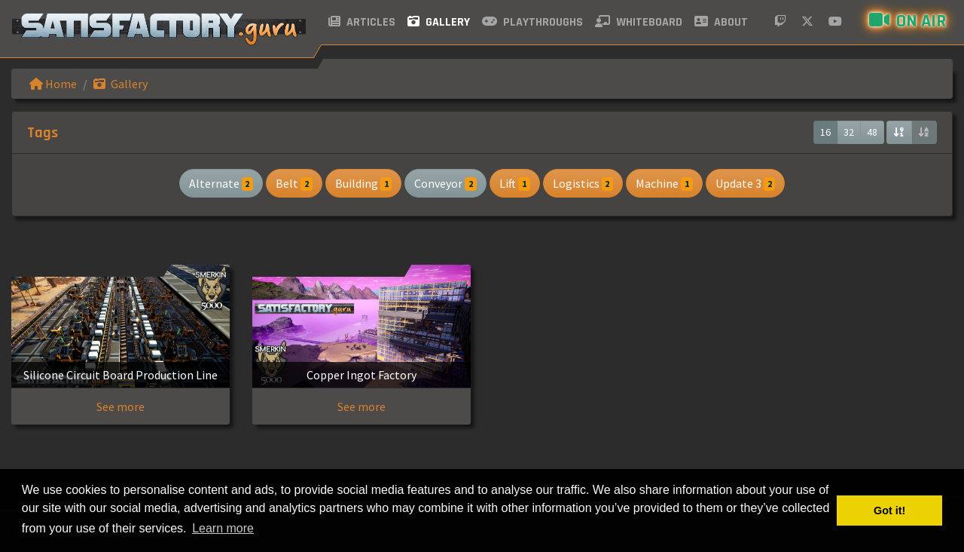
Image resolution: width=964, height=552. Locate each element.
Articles (361, 22)
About (721, 22)
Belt (294, 183)
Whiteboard (638, 22)
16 (825, 132)
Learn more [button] (223, 528)
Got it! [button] (889, 510)
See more (120, 406)
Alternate (221, 183)
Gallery (438, 22)
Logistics (583, 183)
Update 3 (745, 183)
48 (872, 132)
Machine (664, 183)
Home (53, 84)
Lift (514, 183)
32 (849, 132)
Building (363, 183)
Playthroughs (532, 22)
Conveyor (445, 183)
